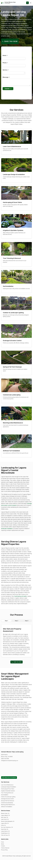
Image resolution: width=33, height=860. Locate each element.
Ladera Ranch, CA (5, 831)
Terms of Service (5, 847)
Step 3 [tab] (26, 620)
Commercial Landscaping (7, 802)
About (2, 844)
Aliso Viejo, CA (4, 817)
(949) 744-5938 (9, 41)
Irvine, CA (3, 825)
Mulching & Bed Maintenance (8, 804)
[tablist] (16, 620)
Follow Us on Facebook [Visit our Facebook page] (9, 777)
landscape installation (7, 528)
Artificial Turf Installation (6, 806)
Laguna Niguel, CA (5, 815)
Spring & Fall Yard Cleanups (7, 800)
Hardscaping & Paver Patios (7, 788)
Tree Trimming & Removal (7, 792)
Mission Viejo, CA (5, 813)
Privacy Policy (4, 849)
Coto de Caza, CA (5, 835)
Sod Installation (4, 794)
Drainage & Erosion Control (7, 798)
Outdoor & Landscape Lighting (8, 796)
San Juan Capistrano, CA (7, 827)
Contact (3, 846)
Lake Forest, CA (5, 819)
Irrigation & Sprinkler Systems (8, 790)
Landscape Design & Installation (8, 786)
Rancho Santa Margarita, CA (7, 821)
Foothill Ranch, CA (5, 833)
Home (2, 842)
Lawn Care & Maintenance (7, 784)
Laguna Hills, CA (5, 823)
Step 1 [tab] (6, 620)
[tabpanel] (16, 640)
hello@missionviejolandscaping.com (9, 760)
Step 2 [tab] (16, 620)
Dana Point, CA (4, 829)
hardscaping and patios (20, 596)
